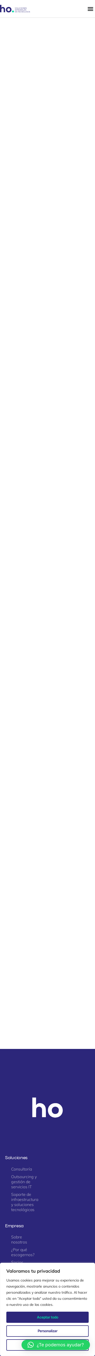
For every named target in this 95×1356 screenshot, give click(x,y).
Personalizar (48, 1331)
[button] (56, 1345)
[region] (47, 1309)
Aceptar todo (47, 1317)
